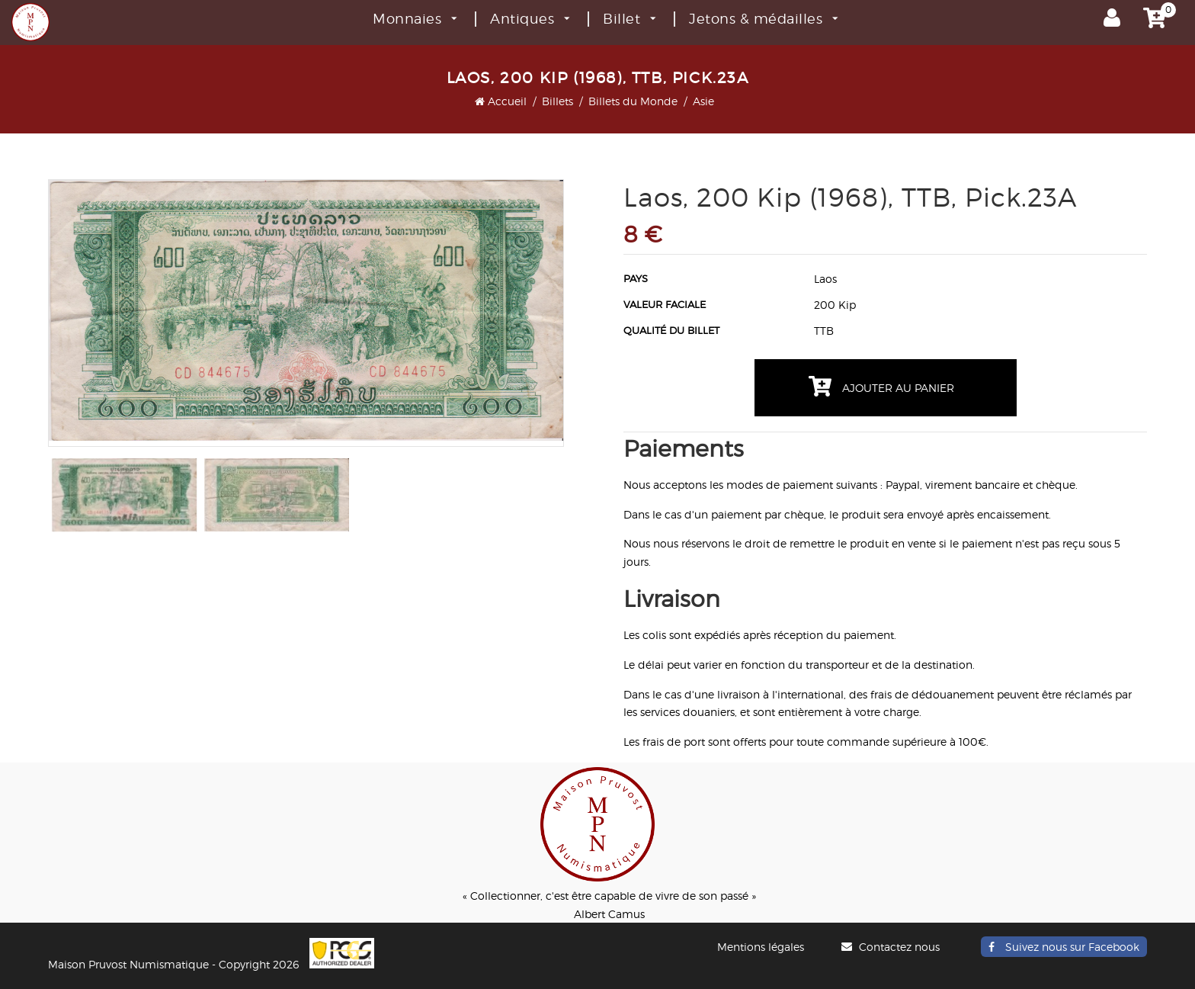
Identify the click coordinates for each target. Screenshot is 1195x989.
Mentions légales (760, 946)
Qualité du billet (671, 330)
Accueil (501, 101)
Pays (635, 278)
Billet (629, 19)
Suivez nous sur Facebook (1063, 946)
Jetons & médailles (763, 19)
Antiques (529, 19)
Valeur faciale (664, 304)
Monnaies (415, 19)
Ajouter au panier (881, 386)
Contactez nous (892, 946)
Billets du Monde (633, 101)
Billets (557, 101)
